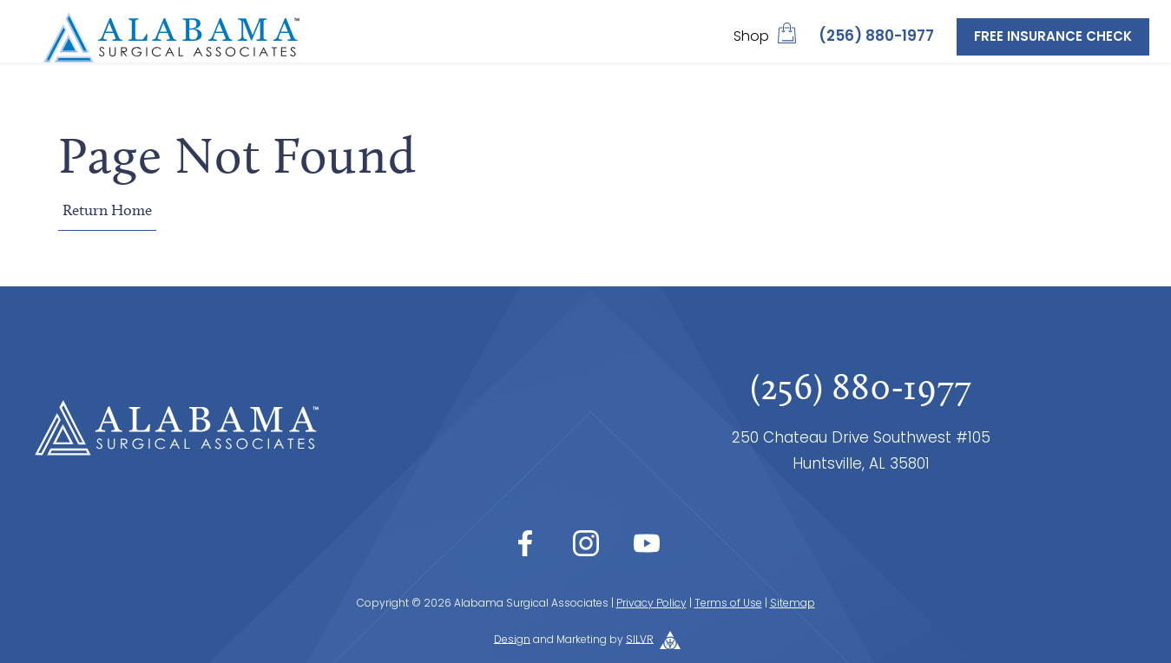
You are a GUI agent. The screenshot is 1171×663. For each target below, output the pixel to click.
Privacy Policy (651, 604)
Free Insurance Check (1053, 37)
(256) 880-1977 (876, 37)
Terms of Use (728, 604)
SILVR (640, 639)
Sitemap (792, 604)
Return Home (107, 210)
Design (512, 639)
